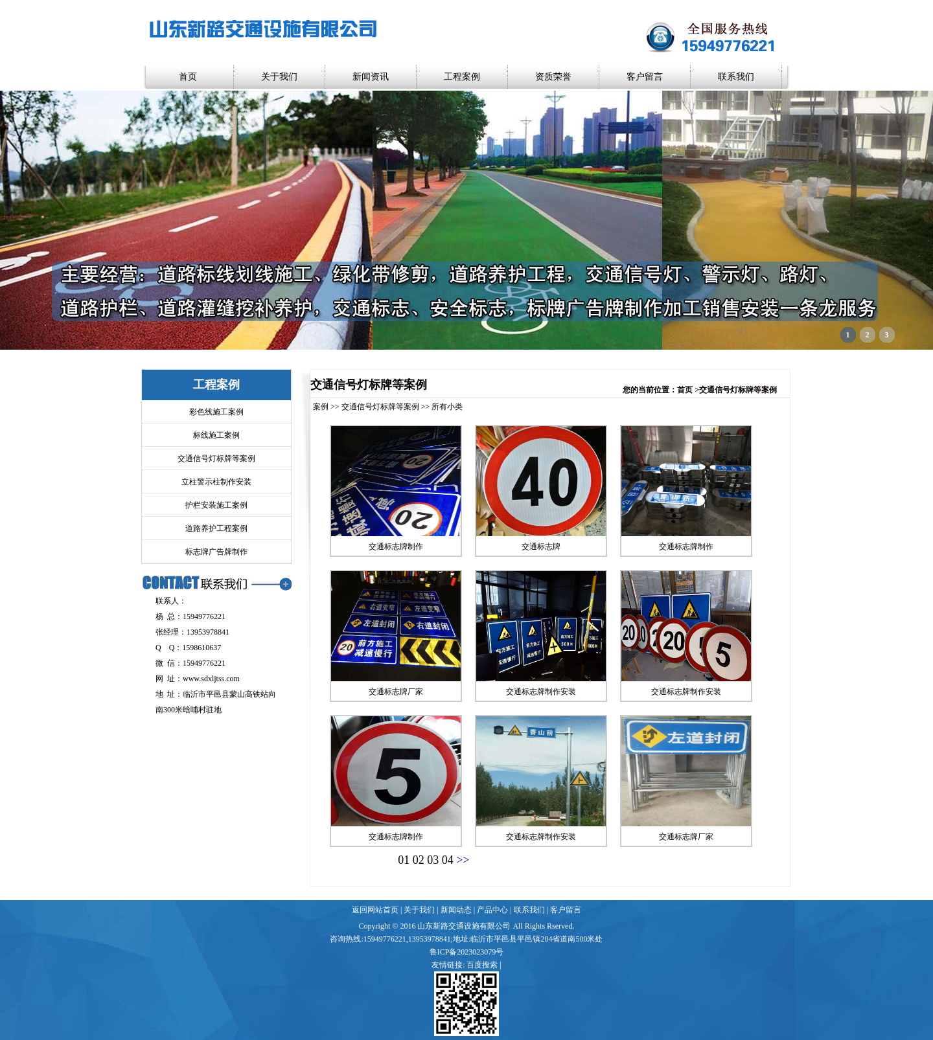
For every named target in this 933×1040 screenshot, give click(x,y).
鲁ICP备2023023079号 (467, 951)
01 (403, 859)
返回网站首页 (375, 909)
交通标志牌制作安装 (541, 691)
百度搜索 (482, 964)
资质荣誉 (553, 77)
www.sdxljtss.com (211, 678)
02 (418, 859)
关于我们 (279, 77)
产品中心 (492, 909)
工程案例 (462, 77)
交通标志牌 (541, 546)
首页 (188, 77)
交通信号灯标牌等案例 (380, 406)
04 (448, 859)
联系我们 (736, 77)
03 (433, 859)
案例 (320, 406)
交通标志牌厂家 (396, 691)
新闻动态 (456, 909)
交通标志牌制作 (396, 546)
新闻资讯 (370, 77)
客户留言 (645, 77)
